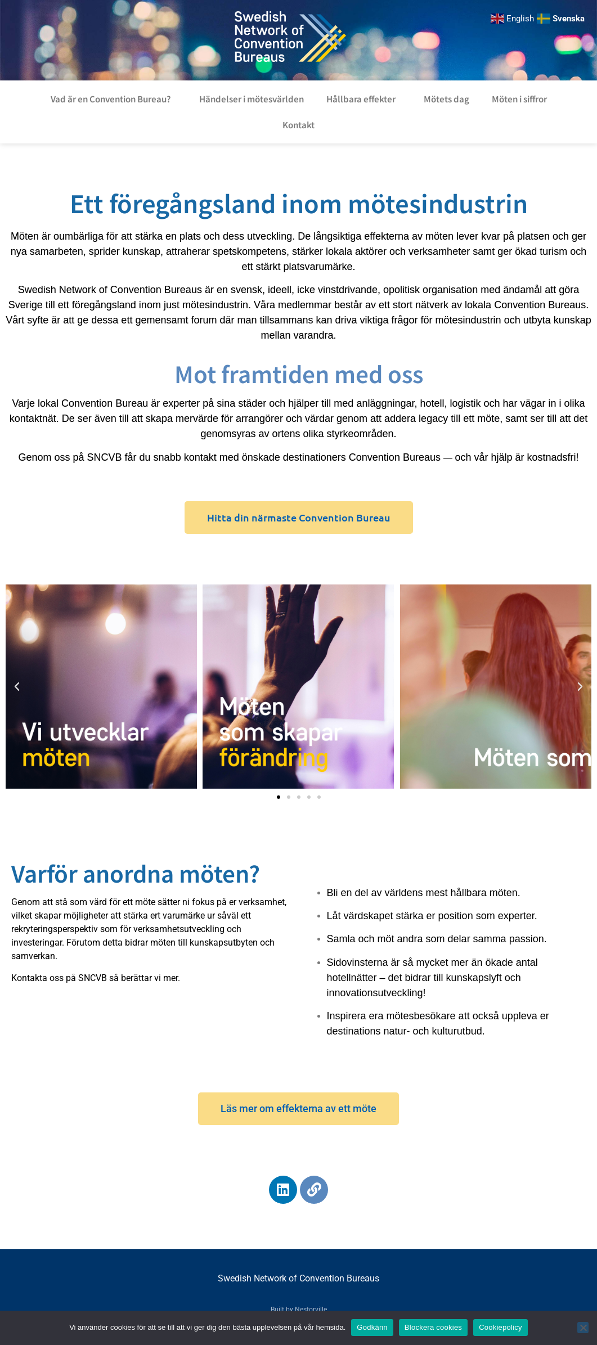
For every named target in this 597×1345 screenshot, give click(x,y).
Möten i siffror (519, 99)
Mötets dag (446, 99)
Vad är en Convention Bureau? (114, 99)
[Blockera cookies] (583, 1327)
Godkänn (372, 1327)
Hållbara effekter (363, 99)
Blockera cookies (433, 1327)
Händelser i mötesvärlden (251, 99)
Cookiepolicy (500, 1327)
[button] (17, 686)
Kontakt (298, 125)
